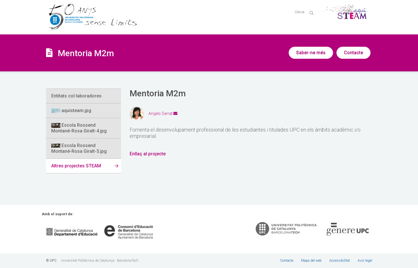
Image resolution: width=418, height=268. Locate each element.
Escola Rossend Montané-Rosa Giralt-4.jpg (79, 128)
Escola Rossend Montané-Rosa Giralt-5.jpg (79, 148)
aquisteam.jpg (71, 110)
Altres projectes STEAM (76, 166)
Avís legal (365, 261)
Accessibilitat (339, 261)
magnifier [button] (311, 12)
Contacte (353, 52)
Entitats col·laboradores (76, 96)
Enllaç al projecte (148, 154)
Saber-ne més (311, 52)
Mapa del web (311, 261)
